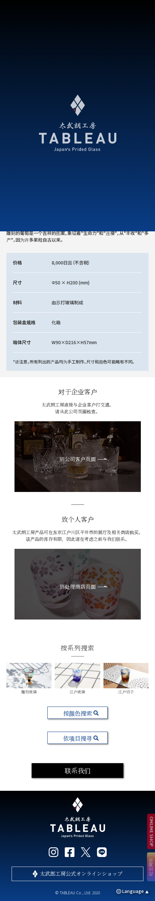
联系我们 (78, 770)
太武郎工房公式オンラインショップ (81, 873)
